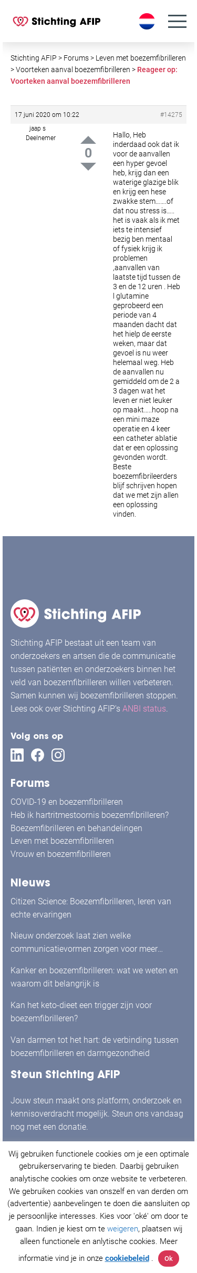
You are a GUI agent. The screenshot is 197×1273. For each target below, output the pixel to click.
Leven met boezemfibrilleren (62, 841)
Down (88, 167)
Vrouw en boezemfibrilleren (61, 854)
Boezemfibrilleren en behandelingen (76, 828)
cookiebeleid (127, 1258)
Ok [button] (168, 1258)
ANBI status (144, 709)
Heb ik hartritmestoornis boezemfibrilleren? (90, 815)
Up (88, 140)
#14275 (171, 115)
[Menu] (177, 21)
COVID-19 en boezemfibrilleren (67, 802)
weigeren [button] (122, 1228)
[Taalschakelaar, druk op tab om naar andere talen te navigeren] (148, 21)
